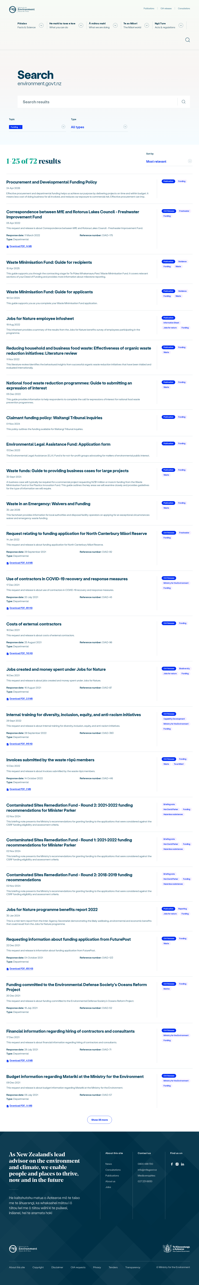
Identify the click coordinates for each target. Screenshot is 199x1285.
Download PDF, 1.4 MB (19, 1106)
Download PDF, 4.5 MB (19, 1061)
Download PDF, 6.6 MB (19, 563)
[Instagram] (177, 1164)
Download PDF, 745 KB (19, 654)
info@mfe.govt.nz (147, 1169)
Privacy (97, 1267)
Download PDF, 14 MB (19, 247)
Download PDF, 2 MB (18, 790)
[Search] (183, 102)
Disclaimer (57, 1267)
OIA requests (78, 1267)
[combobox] (37, 126)
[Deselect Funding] (15, 127)
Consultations (184, 8)
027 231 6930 (145, 1181)
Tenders (113, 1267)
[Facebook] (171, 1164)
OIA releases (166, 8)
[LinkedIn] (182, 1164)
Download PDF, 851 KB (19, 608)
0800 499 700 (145, 1164)
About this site (17, 1267)
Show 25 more (99, 1119)
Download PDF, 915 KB (19, 744)
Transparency (132, 1267)
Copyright (38, 1267)
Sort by (150, 154)
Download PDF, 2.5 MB (19, 699)
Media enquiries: (146, 1175)
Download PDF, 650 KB (19, 969)
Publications (149, 8)
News (108, 1164)
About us (110, 1181)
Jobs (108, 1187)
